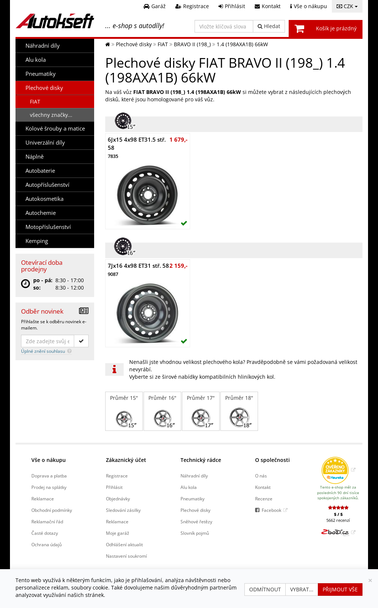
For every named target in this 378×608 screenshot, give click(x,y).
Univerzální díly (45, 142)
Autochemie (40, 213)
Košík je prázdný (336, 28)
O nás (261, 476)
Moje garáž (117, 533)
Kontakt (263, 487)
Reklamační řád (47, 521)
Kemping (36, 241)
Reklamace (42, 498)
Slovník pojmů (195, 533)
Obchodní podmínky (51, 510)
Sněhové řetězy (196, 521)
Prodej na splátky (48, 487)
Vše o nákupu (48, 459)
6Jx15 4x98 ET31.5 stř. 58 (137, 147)
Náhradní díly (42, 46)
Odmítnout (265, 589)
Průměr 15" (124, 411)
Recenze (263, 498)
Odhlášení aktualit (124, 544)
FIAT (35, 101)
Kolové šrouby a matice (55, 128)
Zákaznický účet (126, 459)
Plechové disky (44, 88)
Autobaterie (40, 171)
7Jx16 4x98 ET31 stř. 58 (138, 269)
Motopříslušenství (48, 227)
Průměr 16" (162, 411)
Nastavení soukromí (126, 556)
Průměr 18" (239, 411)
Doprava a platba (49, 476)
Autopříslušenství (47, 185)
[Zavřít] (370, 580)
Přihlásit (114, 487)
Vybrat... (301, 589)
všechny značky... (51, 114)
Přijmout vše (340, 589)
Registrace (117, 476)
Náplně (34, 157)
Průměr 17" (201, 411)
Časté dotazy (44, 533)
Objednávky (118, 498)
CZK (347, 6)
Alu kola (35, 60)
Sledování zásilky (123, 510)
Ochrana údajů (46, 544)
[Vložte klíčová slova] (224, 26)
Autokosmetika (44, 199)
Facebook (271, 510)
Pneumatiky (40, 74)
